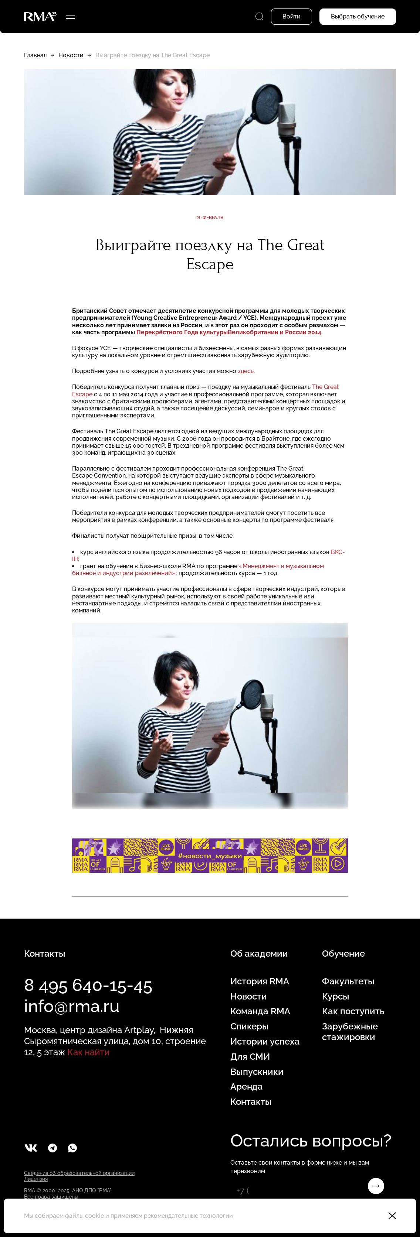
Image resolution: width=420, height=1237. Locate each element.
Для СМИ (250, 1057)
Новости (71, 55)
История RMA (259, 981)
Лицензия (36, 1179)
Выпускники (257, 1072)
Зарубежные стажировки (350, 1031)
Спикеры (249, 1026)
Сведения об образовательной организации (79, 1173)
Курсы (335, 996)
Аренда (246, 1086)
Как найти (88, 1052)
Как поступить (353, 1011)
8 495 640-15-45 (88, 985)
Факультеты (348, 981)
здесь (246, 371)
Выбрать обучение (358, 16)
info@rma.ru (72, 1006)
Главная (35, 55)
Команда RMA (260, 1011)
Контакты (251, 1102)
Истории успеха (265, 1041)
